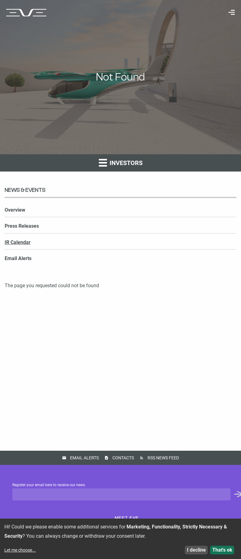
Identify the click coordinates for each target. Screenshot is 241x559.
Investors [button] (121, 162)
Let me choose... (20, 550)
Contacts (123, 457)
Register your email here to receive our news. (126, 492)
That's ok (222, 550)
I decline (196, 550)
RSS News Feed (163, 457)
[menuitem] (228, 12)
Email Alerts (18, 258)
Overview (15, 210)
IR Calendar (18, 242)
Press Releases (22, 226)
